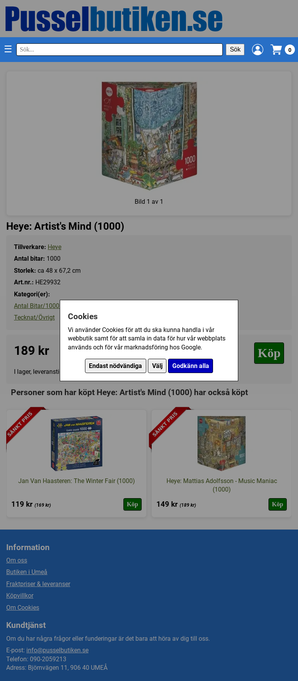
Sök (235, 49)
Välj (157, 366)
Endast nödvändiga (115, 366)
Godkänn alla (190, 366)
